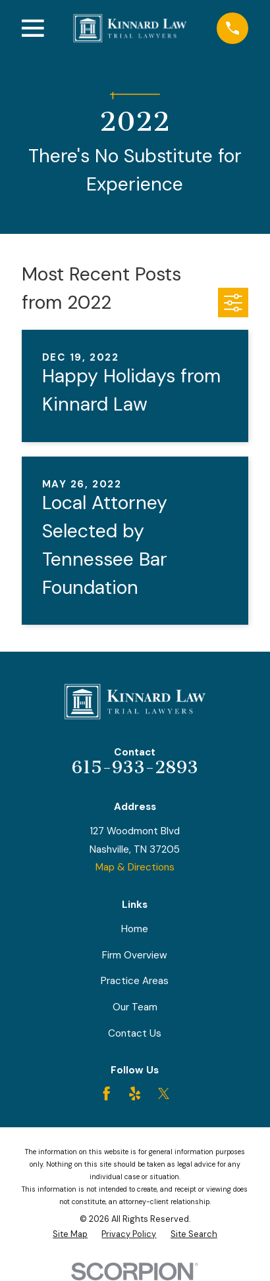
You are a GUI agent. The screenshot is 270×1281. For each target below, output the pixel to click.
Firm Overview (134, 955)
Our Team (135, 1007)
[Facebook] (106, 1093)
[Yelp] (135, 1093)
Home (134, 928)
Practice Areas (135, 980)
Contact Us (134, 1033)
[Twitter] (164, 1093)
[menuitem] (70, 1234)
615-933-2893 (135, 767)
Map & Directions (135, 867)
